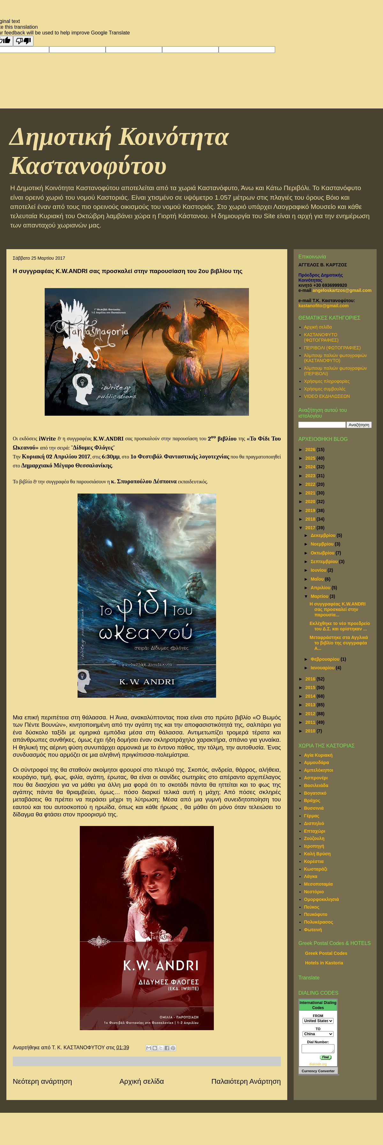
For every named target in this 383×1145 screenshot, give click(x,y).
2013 (311, 704)
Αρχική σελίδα (141, 1081)
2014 (311, 696)
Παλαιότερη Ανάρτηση (246, 1081)
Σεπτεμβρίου (325, 561)
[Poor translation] (23, 41)
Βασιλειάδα (316, 785)
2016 (311, 678)
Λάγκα (311, 876)
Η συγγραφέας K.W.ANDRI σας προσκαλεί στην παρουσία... (337, 609)
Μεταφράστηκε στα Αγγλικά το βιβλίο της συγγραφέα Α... (339, 643)
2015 (311, 687)
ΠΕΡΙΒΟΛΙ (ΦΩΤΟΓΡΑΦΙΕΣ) (332, 347)
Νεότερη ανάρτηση (42, 1081)
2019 (311, 510)
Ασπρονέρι (316, 777)
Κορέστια (314, 861)
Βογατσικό (315, 793)
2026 (311, 449)
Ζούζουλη (314, 838)
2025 (311, 458)
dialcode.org (318, 1064)
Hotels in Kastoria (324, 962)
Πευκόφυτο (315, 914)
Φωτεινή (313, 929)
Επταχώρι (315, 831)
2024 (311, 466)
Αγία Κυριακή (318, 755)
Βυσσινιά (314, 808)
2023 (311, 475)
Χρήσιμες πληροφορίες (327, 381)
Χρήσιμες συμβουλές (325, 388)
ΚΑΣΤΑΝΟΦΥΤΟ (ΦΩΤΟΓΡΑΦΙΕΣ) (321, 337)
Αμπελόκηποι (318, 770)
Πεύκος (311, 907)
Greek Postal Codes (326, 953)
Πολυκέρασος (318, 922)
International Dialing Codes (318, 1005)
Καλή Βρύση (317, 853)
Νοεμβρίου (323, 543)
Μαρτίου (320, 596)
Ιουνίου (319, 570)
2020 (311, 501)
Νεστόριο (314, 891)
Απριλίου (321, 587)
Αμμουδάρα (316, 762)
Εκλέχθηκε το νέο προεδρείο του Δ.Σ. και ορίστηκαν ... (340, 626)
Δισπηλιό (314, 823)
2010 (311, 730)
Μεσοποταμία (318, 884)
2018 (311, 519)
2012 (311, 713)
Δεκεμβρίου (323, 535)
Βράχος (312, 800)
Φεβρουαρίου (326, 659)
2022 (311, 484)
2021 (311, 492)
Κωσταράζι (315, 869)
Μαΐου (318, 579)
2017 (311, 527)
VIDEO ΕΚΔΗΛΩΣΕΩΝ (327, 396)
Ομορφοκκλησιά (321, 899)
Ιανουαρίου (323, 667)
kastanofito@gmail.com (323, 305)
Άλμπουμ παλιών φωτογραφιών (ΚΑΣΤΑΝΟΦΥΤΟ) (335, 358)
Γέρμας (311, 815)
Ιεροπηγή (314, 846)
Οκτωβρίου (323, 552)
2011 (311, 722)
